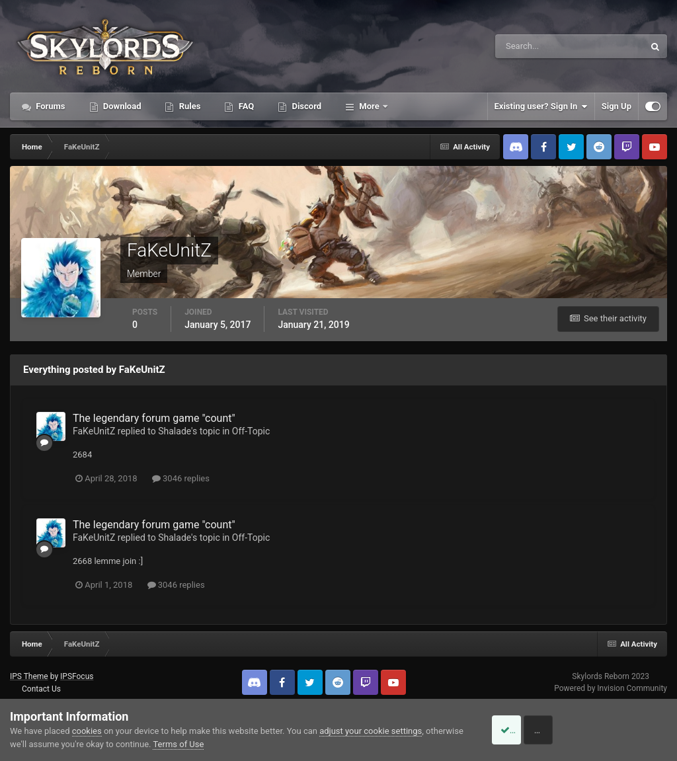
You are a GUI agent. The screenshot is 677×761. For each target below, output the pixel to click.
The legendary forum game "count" (154, 418)
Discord (305, 106)
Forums (49, 106)
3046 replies (181, 478)
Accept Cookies (522, 730)
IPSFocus (76, 676)
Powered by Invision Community (610, 688)
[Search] (529, 46)
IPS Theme (29, 676)
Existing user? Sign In (541, 106)
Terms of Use (217, 744)
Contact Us (41, 689)
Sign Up (616, 106)
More (369, 106)
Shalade (174, 431)
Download (121, 106)
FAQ (245, 106)
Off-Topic (251, 431)
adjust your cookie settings (370, 731)
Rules (188, 106)
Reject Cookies (621, 730)
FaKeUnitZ (94, 431)
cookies (87, 731)
